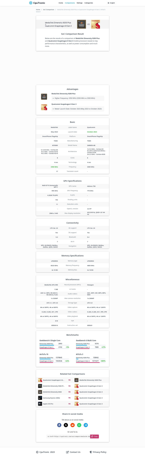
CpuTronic (37, 3)
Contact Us (75, 452)
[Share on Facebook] (59, 425)
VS (69, 380)
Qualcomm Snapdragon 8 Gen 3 (64, 104)
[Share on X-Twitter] (66, 425)
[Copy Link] (94, 436)
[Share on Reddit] (72, 425)
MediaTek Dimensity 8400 (52, 392)
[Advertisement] (73, 68)
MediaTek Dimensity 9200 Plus (64, 94)
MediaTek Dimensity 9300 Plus (54, 386)
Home (61, 3)
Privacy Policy (99, 452)
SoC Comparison (48, 10)
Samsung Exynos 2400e (51, 398)
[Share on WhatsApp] (79, 425)
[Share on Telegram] (86, 425)
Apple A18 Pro (48, 404)
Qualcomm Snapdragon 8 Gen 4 (54, 380)
